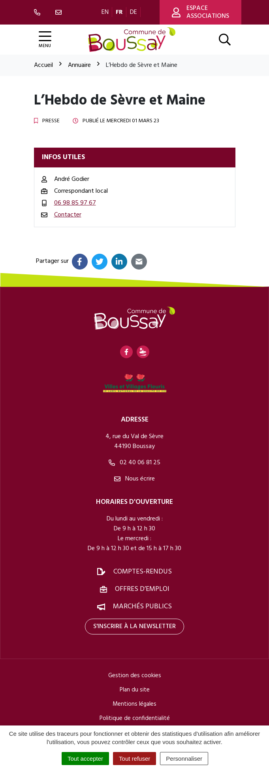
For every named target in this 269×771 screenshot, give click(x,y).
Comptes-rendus (142, 571)
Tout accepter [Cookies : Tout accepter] (85, 758)
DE (133, 12)
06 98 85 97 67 (75, 203)
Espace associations (200, 12)
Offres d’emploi (142, 589)
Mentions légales (134, 704)
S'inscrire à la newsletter (134, 626)
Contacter (67, 215)
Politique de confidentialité (135, 718)
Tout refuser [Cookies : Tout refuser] (134, 758)
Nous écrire (134, 479)
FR (119, 12)
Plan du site (135, 690)
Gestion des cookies (134, 675)
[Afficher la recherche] (224, 39)
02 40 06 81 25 (134, 463)
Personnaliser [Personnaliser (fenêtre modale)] (184, 758)
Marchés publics (142, 606)
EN (105, 12)
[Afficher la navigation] (45, 40)
